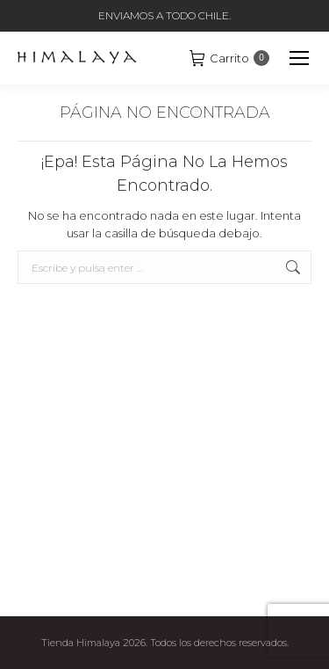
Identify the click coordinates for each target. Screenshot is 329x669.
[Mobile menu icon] (299, 58)
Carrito (229, 58)
